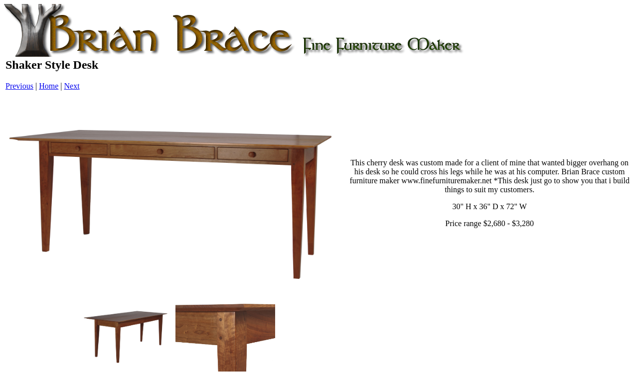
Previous (19, 86)
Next (72, 86)
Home (48, 86)
